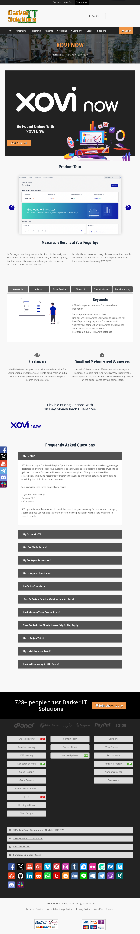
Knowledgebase (121, 16)
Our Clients (95, 16)
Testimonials (113, 755)
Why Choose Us (113, 747)
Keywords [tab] (18, 289)
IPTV (26, 796)
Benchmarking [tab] (122, 289)
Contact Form (70, 738)
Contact (57, 2)
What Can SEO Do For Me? (35, 547)
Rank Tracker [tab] (60, 289)
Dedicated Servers (26, 763)
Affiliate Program (113, 763)
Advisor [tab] (39, 289)
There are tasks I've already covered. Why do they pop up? (51, 625)
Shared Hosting (27, 738)
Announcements (113, 771)
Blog (89, 30)
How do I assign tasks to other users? (41, 612)
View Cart (68, 2)
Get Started (19, 143)
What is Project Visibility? (34, 638)
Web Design (26, 813)
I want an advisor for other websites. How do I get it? (48, 599)
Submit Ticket (70, 747)
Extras (49, 30)
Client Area (81, 2)
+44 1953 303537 (19, 846)
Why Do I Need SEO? (32, 534)
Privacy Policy (83, 909)
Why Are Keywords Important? (37, 560)
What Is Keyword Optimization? (37, 573)
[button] (11, 207)
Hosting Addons (26, 805)
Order (126, 30)
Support (101, 30)
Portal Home (58, 54)
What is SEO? (29, 456)
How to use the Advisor (34, 586)
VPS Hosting (26, 755)
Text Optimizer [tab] (101, 289)
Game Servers (26, 780)
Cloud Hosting (26, 771)
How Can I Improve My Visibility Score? (41, 664)
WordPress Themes (104, 909)
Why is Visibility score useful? (37, 651)
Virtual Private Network (26, 788)
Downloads (113, 780)
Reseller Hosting (26, 747)
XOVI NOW (83, 54)
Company (77, 30)
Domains (21, 30)
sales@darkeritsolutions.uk (26, 838)
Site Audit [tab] (81, 289)
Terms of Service (34, 909)
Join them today (109, 705)
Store (71, 54)
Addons (63, 30)
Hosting (36, 30)
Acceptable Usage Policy (59, 909)
